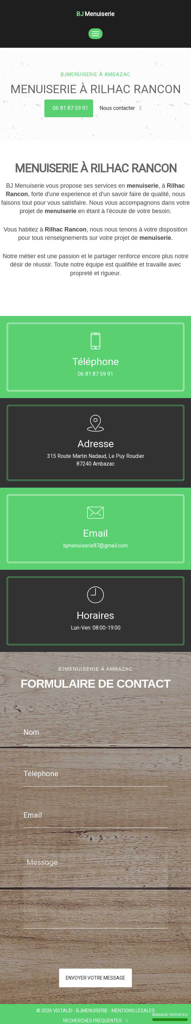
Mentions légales (133, 1010)
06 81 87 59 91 (70, 108)
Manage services (170, 1017)
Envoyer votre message (95, 978)
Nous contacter (121, 108)
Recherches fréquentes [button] (95, 1020)
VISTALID (62, 1010)
